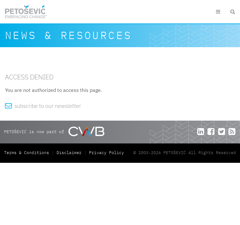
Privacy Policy (106, 152)
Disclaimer (69, 152)
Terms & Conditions (28, 152)
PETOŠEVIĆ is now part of (54, 131)
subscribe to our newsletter (43, 105)
